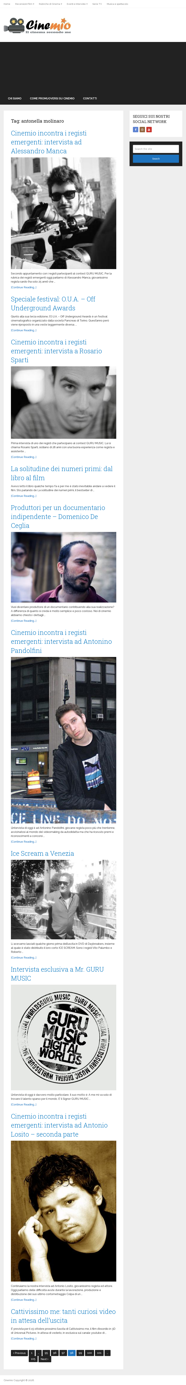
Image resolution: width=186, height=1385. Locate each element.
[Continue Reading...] (23, 287)
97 (63, 1353)
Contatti (90, 98)
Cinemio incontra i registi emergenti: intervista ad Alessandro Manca (49, 142)
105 (33, 1359)
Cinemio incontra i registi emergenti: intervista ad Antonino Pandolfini (61, 641)
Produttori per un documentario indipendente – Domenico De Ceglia (58, 516)
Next (44, 1359)
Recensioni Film (23, 4)
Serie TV (97, 4)
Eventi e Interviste (76, 4)
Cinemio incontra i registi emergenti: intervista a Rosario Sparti (56, 351)
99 (80, 1353)
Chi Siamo (15, 98)
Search (156, 158)
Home (7, 4)
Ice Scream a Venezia (42, 853)
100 (89, 1353)
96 (54, 1353)
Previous (19, 1353)
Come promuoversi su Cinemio (52, 98)
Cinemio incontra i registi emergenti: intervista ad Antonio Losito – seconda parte (59, 1125)
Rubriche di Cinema (49, 4)
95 (46, 1353)
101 (99, 1353)
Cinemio (8, 1380)
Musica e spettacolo (117, 4)
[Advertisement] (93, 67)
